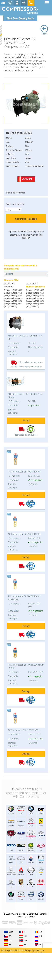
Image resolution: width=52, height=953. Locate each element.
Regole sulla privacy (26, 916)
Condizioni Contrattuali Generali (33, 914)
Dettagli (26, 420)
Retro (44, 30)
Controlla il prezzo (26, 218)
